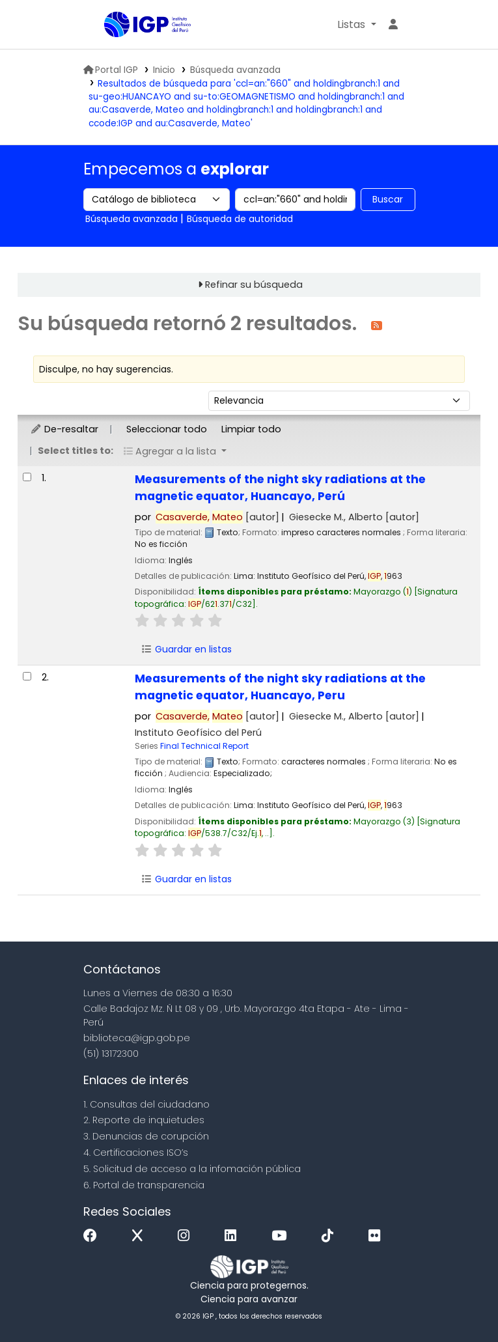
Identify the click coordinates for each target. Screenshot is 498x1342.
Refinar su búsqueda (254, 284)
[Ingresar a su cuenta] (393, 24)
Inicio (164, 70)
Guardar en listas (186, 649)
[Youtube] (282, 1236)
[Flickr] (377, 1236)
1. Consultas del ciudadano (146, 1104)
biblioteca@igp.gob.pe (136, 1037)
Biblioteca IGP (136, 51)
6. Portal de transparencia (143, 1185)
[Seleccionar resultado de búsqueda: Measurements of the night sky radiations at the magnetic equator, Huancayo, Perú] (27, 477)
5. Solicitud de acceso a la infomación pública (192, 1168)
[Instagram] (187, 1236)
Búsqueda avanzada (235, 70)
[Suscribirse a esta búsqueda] (376, 324)
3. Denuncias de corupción (146, 1136)
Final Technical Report (204, 745)
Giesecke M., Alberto (354, 517)
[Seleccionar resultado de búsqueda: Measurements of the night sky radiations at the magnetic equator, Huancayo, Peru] (27, 676)
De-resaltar (64, 429)
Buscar (387, 199)
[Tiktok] (331, 1236)
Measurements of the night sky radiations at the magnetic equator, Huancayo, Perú (280, 487)
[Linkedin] (234, 1236)
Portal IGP (110, 70)
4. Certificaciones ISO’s (135, 1152)
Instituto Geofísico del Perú (198, 732)
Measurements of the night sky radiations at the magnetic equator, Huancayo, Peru (280, 687)
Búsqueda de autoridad (240, 218)
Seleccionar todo (166, 429)
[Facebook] (93, 1236)
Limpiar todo (251, 429)
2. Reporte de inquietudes (143, 1119)
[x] (140, 1236)
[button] (356, 24)
